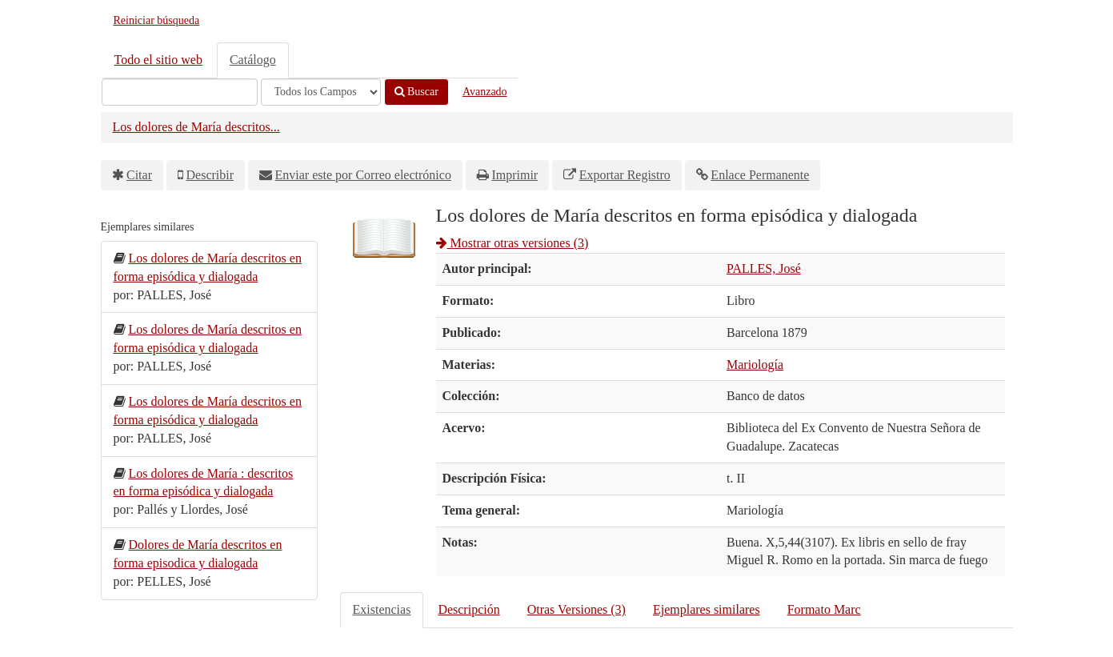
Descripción (468, 609)
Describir (210, 175)
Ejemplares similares (706, 609)
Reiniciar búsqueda (157, 20)
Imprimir (514, 175)
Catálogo (253, 59)
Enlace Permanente (760, 175)
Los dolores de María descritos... (196, 127)
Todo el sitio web (158, 59)
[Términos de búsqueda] (180, 92)
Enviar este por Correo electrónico (363, 175)
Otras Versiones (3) (576, 609)
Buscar (416, 92)
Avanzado (484, 92)
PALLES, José (764, 268)
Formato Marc (824, 609)
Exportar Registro (625, 175)
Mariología (755, 364)
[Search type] (321, 92)
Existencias (382, 609)
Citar (139, 175)
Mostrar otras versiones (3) (512, 243)
